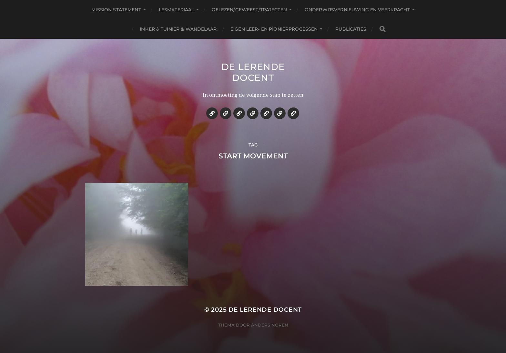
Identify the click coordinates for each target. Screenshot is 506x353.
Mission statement (116, 10)
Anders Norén (269, 325)
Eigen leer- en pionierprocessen (274, 29)
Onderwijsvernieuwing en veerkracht (357, 10)
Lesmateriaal (176, 10)
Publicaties (350, 29)
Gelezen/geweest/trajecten (249, 10)
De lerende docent (253, 72)
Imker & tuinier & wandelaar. (179, 29)
